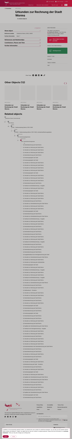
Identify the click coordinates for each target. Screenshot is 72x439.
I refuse (13, 436)
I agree (5, 436)
